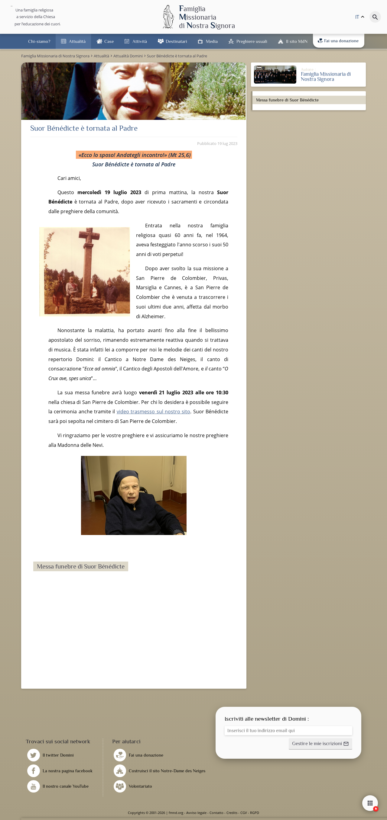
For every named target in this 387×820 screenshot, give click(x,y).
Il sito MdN (296, 41)
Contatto (216, 812)
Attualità (77, 41)
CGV (243, 812)
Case (109, 41)
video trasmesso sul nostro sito (153, 411)
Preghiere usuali (251, 41)
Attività (139, 41)
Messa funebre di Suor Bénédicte (287, 100)
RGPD (254, 812)
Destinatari (176, 41)
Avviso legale (196, 812)
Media (212, 41)
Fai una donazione (338, 40)
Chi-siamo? (39, 41)
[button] (320, 744)
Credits (231, 812)
